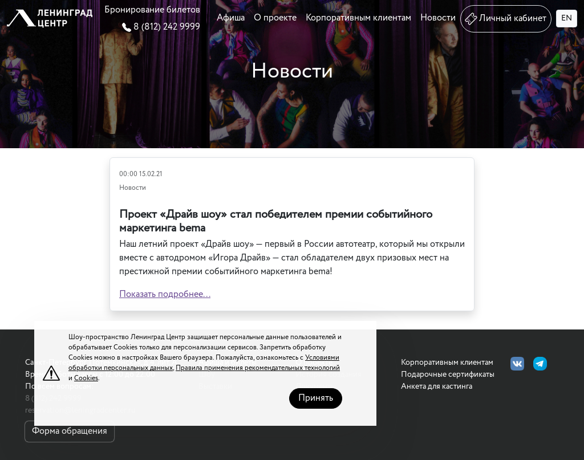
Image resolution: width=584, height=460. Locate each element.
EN (566, 18)
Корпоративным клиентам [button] (358, 18)
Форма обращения (69, 431)
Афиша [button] (231, 18)
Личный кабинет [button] (504, 19)
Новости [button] (438, 18)
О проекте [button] (275, 18)
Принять (315, 398)
